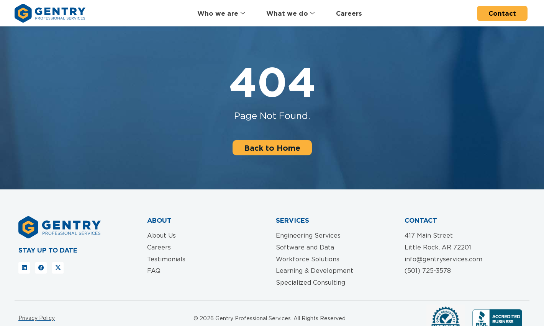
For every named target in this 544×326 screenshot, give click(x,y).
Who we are (221, 14)
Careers (349, 13)
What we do (290, 14)
